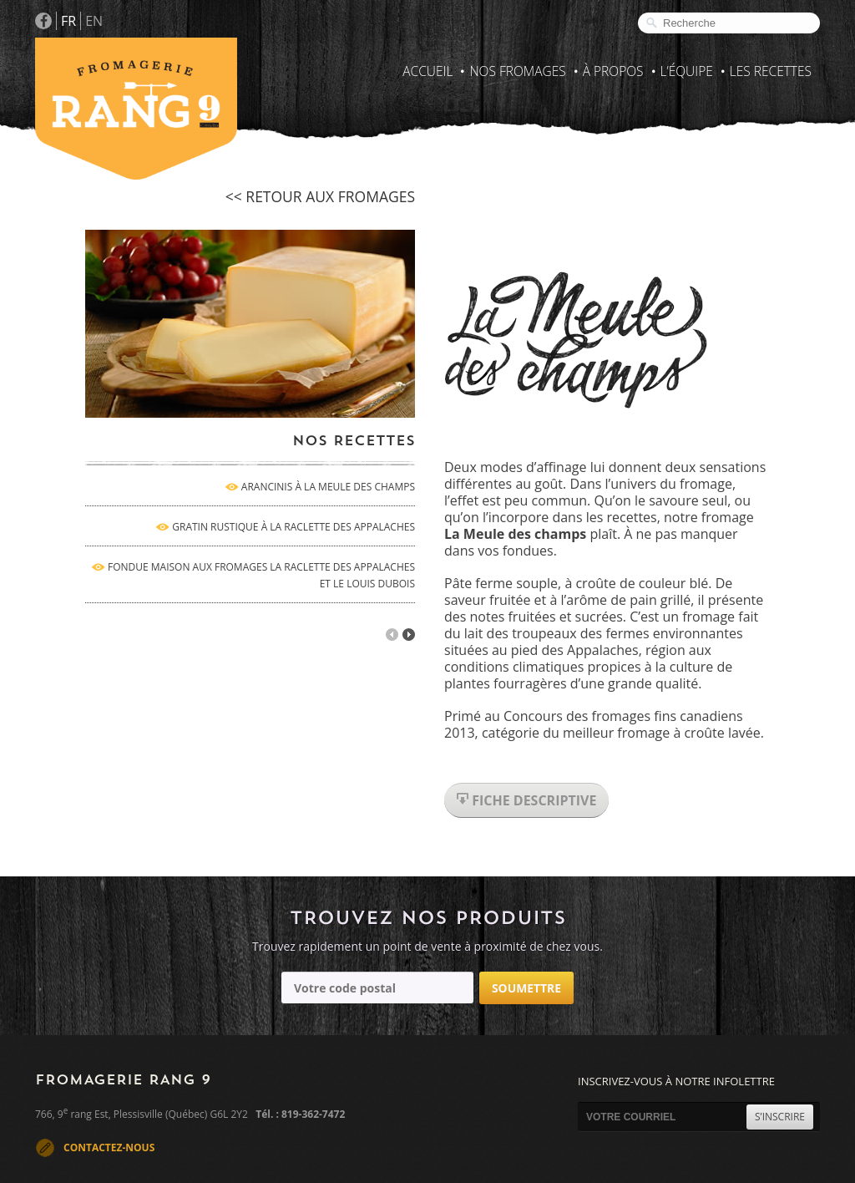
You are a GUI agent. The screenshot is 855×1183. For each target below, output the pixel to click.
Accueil (427, 71)
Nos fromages (517, 71)
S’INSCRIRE (780, 1116)
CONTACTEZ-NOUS (108, 1147)
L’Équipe (686, 71)
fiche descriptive (526, 800)
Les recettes (771, 71)
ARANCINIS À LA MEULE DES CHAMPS (328, 487)
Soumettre (526, 988)
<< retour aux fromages (320, 196)
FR (68, 21)
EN (94, 21)
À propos (613, 71)
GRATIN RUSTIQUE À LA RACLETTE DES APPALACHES (293, 527)
